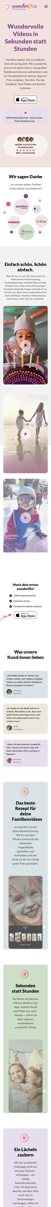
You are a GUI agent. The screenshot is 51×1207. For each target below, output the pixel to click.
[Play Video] (25, 358)
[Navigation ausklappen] (46, 7)
